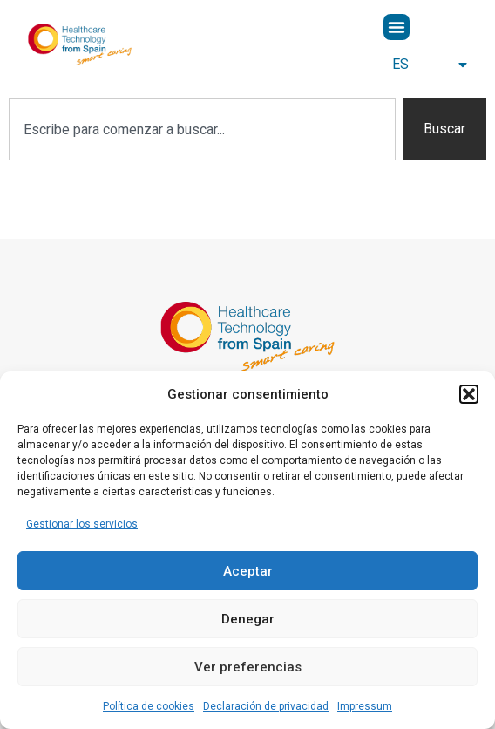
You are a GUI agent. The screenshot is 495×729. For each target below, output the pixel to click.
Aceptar (248, 571)
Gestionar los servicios (82, 524)
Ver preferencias (248, 667)
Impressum (364, 706)
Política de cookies (148, 706)
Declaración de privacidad (266, 706)
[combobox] (202, 129)
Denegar (248, 619)
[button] (469, 394)
